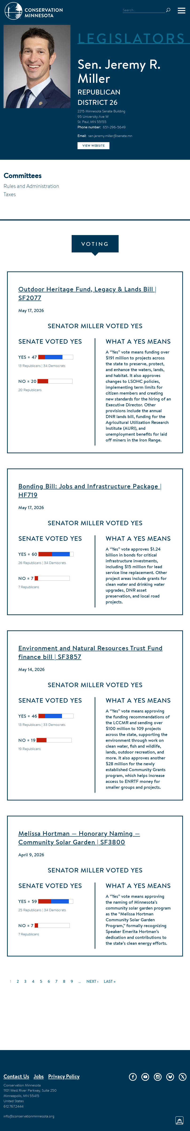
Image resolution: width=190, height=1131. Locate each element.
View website (93, 146)
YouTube (145, 1077)
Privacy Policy (64, 1076)
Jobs (39, 1076)
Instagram (158, 1077)
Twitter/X (182, 1077)
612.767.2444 (13, 1106)
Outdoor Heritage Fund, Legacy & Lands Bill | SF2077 (87, 293)
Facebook (133, 1077)
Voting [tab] (95, 244)
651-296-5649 (114, 127)
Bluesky (170, 1077)
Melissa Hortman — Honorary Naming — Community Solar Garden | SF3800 (79, 837)
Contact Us (16, 1076)
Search (170, 10)
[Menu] (181, 10)
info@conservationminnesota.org (29, 1116)
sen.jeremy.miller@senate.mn (110, 135)
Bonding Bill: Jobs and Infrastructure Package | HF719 (90, 490)
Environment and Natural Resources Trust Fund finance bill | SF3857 (90, 652)
